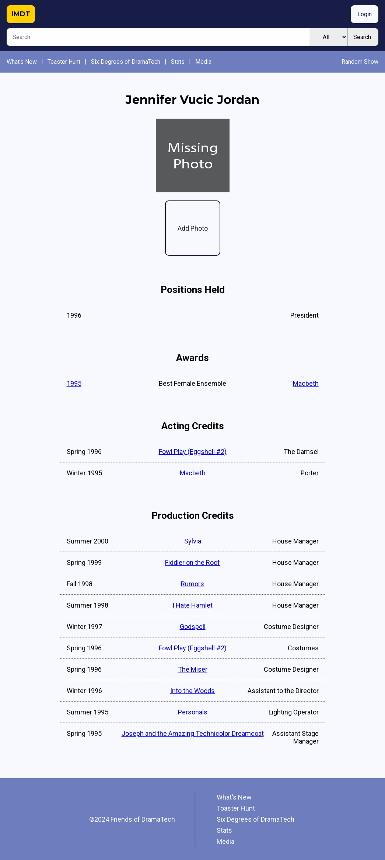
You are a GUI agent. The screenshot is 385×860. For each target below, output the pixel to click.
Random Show (360, 61)
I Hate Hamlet (192, 605)
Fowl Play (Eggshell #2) (193, 451)
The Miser (192, 669)
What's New (22, 61)
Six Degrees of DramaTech (125, 61)
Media (203, 61)
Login (364, 14)
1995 (74, 383)
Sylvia (192, 541)
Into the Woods (192, 691)
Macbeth (306, 383)
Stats (178, 61)
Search (362, 37)
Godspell (193, 626)
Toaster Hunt (64, 61)
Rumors (192, 584)
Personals (192, 712)
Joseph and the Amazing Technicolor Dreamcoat (193, 733)
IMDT (21, 14)
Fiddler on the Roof (192, 562)
